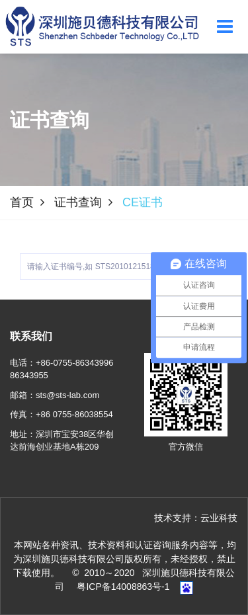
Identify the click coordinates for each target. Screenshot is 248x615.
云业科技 (218, 517)
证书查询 (78, 202)
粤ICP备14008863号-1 (123, 586)
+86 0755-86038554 (74, 414)
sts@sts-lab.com (67, 395)
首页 (22, 202)
